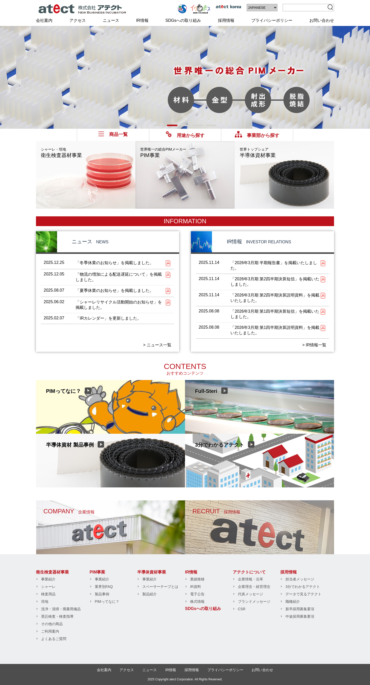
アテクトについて (249, 572)
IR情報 (142, 20)
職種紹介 (292, 601)
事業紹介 (48, 579)
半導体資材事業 (258, 152)
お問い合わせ (321, 20)
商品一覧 (113, 134)
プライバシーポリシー (271, 20)
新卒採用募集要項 (299, 609)
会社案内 (44, 20)
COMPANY (69, 511)
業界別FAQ (104, 587)
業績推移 (197, 579)
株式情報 (197, 601)
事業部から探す (257, 135)
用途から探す (185, 135)
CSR (242, 609)
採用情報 (226, 20)
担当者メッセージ (299, 579)
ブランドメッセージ (254, 601)
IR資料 (195, 587)
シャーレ (48, 587)
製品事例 (102, 594)
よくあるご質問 (53, 639)
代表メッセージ (250, 594)
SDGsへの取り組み (183, 20)
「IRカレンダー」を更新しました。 (108, 318)
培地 (44, 601)
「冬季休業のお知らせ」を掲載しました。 (115, 263)
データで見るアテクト (303, 594)
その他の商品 (52, 624)
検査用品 (48, 594)
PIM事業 (163, 152)
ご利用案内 (50, 631)
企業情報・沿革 (250, 579)
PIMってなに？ (107, 601)
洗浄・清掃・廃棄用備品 (61, 609)
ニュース (111, 20)
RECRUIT (216, 511)
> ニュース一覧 (157, 345)
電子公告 (197, 594)
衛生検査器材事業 (61, 152)
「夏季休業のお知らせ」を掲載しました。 (115, 290)
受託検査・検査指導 (57, 616)
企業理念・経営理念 (254, 587)
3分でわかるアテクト (302, 587)
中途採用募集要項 (299, 616)
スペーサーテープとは (160, 587)
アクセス (77, 20)
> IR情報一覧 (314, 345)
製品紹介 (149, 594)
